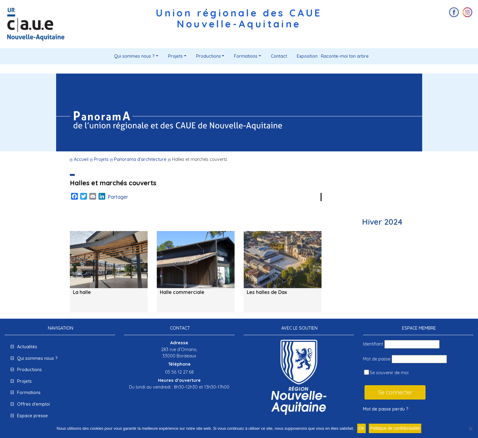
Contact (279, 56)
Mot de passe (376, 359)
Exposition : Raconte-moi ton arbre (333, 56)
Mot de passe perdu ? (385, 409)
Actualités (27, 346)
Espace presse (32, 415)
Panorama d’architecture (140, 159)
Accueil (81, 159)
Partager (118, 197)
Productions (208, 56)
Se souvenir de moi (386, 372)
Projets (175, 56)
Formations (245, 56)
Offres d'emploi (33, 404)
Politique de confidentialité (395, 428)
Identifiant (373, 344)
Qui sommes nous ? (134, 56)
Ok (361, 428)
